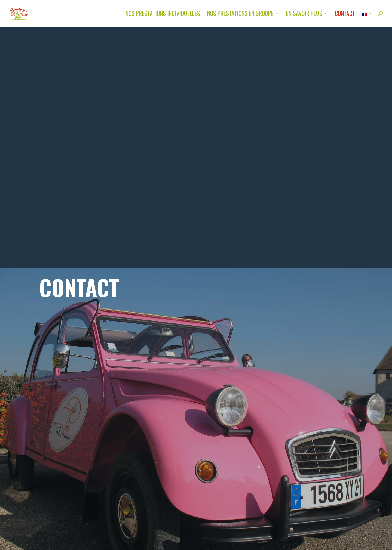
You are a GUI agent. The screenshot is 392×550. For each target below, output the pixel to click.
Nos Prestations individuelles (162, 14)
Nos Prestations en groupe (240, 14)
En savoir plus (304, 14)
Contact (345, 14)
